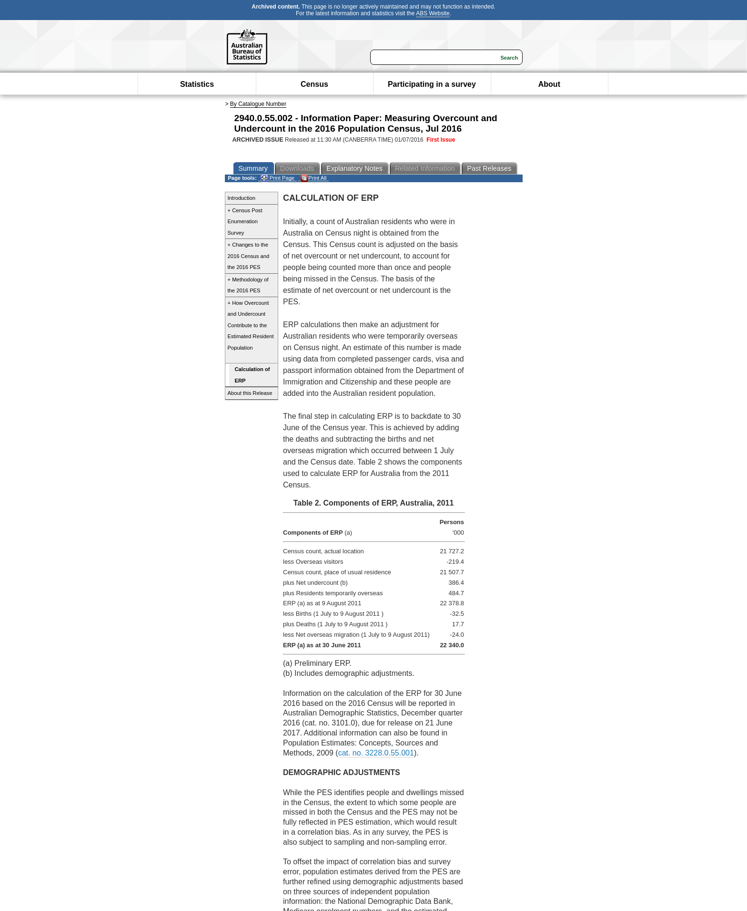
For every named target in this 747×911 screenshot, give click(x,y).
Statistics (197, 84)
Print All (313, 178)
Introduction (241, 198)
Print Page (277, 178)
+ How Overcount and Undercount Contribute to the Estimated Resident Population (251, 325)
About (549, 84)
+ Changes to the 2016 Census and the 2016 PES (249, 256)
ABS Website (432, 13)
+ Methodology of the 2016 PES (248, 285)
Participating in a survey (432, 84)
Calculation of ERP (252, 374)
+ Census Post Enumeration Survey (245, 221)
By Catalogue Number (258, 104)
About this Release (250, 393)
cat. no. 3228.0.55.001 (376, 753)
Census (314, 84)
